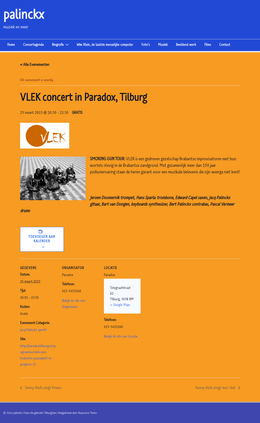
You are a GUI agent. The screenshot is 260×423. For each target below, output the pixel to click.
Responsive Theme (87, 412)
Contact (224, 44)
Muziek (163, 44)
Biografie (61, 44)
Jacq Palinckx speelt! (33, 329)
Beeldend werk (186, 44)
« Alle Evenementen (34, 64)
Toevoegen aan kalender (41, 238)
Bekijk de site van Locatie (121, 336)
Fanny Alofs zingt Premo (42, 387)
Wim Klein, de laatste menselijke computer (105, 44)
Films (207, 44)
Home (11, 44)
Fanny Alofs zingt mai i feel (215, 387)
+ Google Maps (120, 304)
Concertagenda (33, 44)
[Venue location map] (169, 289)
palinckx (23, 14)
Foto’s (145, 44)
